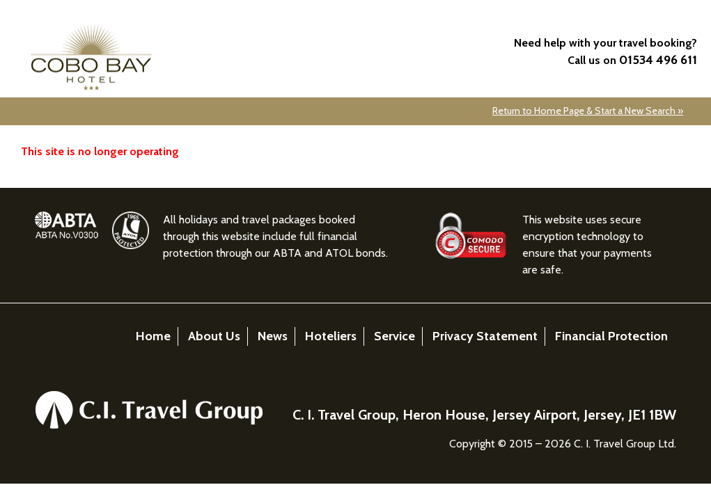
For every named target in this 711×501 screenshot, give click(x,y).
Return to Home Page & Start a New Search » (587, 110)
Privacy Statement (485, 336)
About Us (214, 336)
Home (153, 336)
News (273, 336)
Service (394, 336)
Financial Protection (611, 336)
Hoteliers (331, 336)
